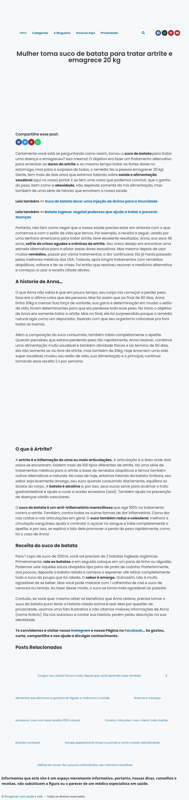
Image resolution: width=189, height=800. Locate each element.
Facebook (133, 630)
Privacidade (109, 33)
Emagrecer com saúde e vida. (24, 796)
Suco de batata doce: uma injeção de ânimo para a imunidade (101, 201)
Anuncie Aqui (85, 33)
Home (23, 32)
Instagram (80, 630)
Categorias (40, 33)
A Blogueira (62, 33)
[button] (143, 33)
